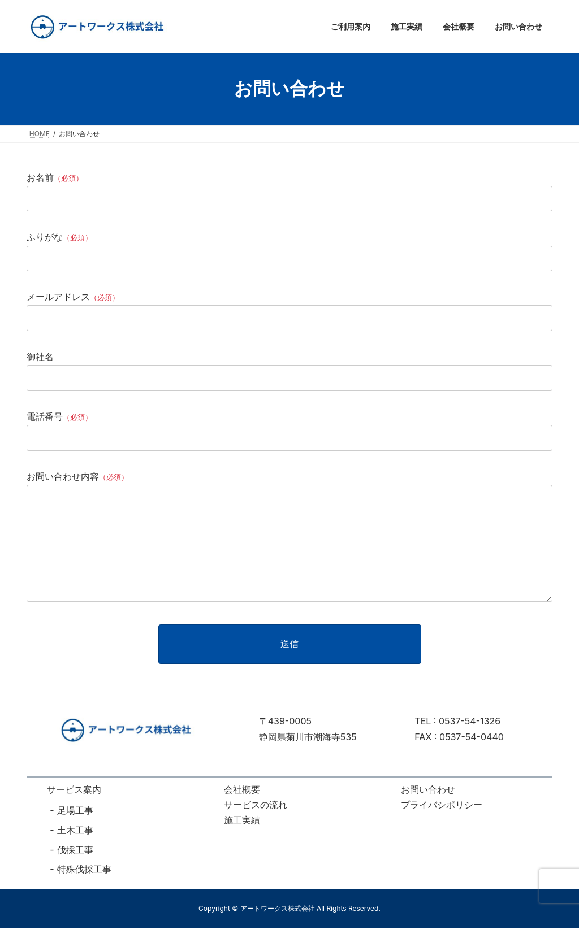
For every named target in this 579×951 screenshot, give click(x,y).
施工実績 (242, 842)
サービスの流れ (255, 827)
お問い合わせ (428, 812)
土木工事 (75, 852)
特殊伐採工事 (84, 891)
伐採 (66, 872)
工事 (84, 872)
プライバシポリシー (441, 827)
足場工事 (75, 833)
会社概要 (242, 812)
